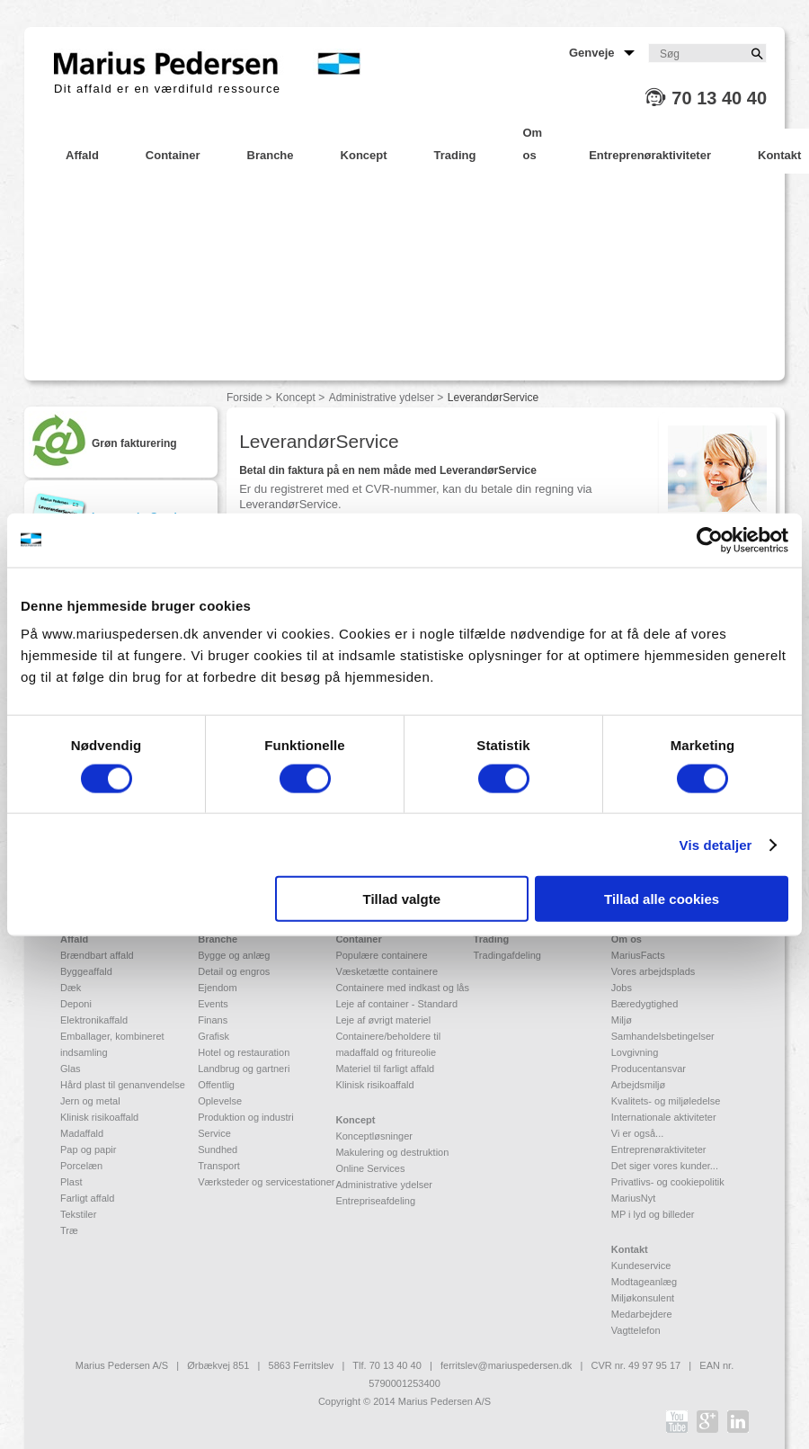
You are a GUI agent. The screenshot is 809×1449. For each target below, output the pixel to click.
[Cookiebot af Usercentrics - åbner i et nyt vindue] (709, 539)
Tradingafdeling (507, 955)
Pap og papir (88, 1149)
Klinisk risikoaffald (99, 1117)
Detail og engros (234, 971)
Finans (212, 1020)
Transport (219, 1165)
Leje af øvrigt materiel (383, 1020)
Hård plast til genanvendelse (122, 1084)
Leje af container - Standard (396, 1003)
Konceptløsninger (374, 1136)
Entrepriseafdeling (375, 1200)
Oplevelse (220, 1101)
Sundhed (217, 1149)
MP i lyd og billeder (653, 1214)
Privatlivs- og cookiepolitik (668, 1181)
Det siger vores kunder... (664, 1165)
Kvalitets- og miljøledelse (666, 1101)
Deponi (76, 1003)
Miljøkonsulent (642, 1297)
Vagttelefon (636, 1330)
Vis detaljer (716, 844)
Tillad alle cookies (661, 899)
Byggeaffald (86, 971)
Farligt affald (87, 1198)
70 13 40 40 (719, 98)
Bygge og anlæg (234, 955)
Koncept (296, 397)
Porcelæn (81, 1165)
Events (213, 1003)
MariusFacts (638, 955)
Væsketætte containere (386, 971)
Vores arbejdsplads (653, 971)
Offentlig (216, 1084)
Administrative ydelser (381, 397)
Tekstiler (78, 1214)
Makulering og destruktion (392, 1152)
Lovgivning (635, 1052)
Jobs (621, 987)
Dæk (70, 987)
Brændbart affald (97, 955)
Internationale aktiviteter (663, 1117)
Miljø (621, 1020)
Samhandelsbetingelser (663, 1036)
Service (214, 1133)
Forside (244, 397)
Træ (69, 1230)
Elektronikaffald (94, 1020)
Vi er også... (637, 1133)
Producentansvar (648, 1068)
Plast (71, 1181)
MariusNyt (633, 1198)
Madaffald (81, 1133)
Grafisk (213, 1036)
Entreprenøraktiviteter (659, 1149)
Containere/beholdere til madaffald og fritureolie (387, 1044)
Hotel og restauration (243, 1052)
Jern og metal (90, 1101)
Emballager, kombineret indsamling (112, 1044)
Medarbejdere (641, 1314)
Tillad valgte (401, 899)
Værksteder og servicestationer (266, 1181)
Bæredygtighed (645, 1003)
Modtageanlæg (644, 1281)
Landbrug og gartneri (243, 1068)
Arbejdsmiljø (638, 1084)
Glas (70, 1068)
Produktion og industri (245, 1117)
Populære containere (381, 955)
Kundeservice (641, 1265)
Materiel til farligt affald (384, 1068)
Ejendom (217, 987)
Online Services (369, 1168)
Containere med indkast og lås (402, 987)
